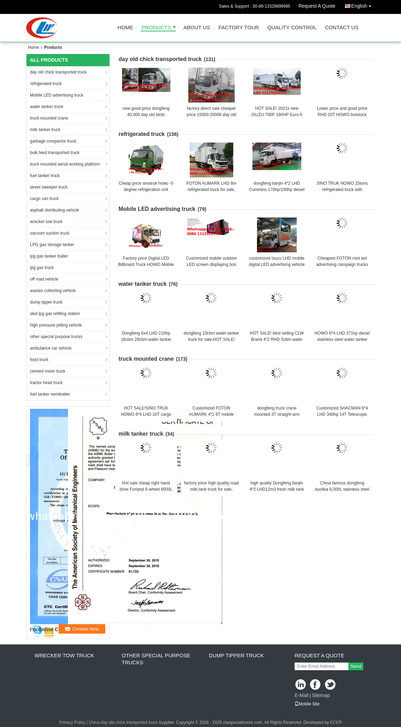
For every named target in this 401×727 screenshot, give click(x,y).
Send (355, 666)
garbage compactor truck (53, 141)
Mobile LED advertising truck (56, 95)
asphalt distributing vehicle (54, 210)
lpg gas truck (42, 267)
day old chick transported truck (58, 72)
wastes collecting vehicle (53, 290)
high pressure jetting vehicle (56, 325)
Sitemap (321, 695)
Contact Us (341, 27)
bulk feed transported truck (55, 152)
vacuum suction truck (49, 233)
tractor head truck (46, 382)
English (363, 5)
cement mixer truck (47, 371)
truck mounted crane (49, 118)
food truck (39, 359)
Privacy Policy (72, 722)
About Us (196, 27)
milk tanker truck (45, 129)
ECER (336, 722)
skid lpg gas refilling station (55, 313)
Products (156, 27)
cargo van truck (44, 198)
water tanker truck (46, 106)
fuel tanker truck (45, 175)
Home (125, 27)
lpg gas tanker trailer (49, 256)
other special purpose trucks (56, 336)
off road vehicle (44, 279)
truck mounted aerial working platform (65, 164)
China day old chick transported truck (123, 722)
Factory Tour (238, 27)
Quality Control (292, 27)
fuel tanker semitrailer (50, 394)
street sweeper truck (49, 187)
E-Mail (302, 695)
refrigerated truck (46, 83)
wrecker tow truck (46, 221)
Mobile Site (307, 704)
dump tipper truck (46, 302)
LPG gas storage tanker (52, 244)
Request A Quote (316, 6)
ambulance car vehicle (50, 348)
